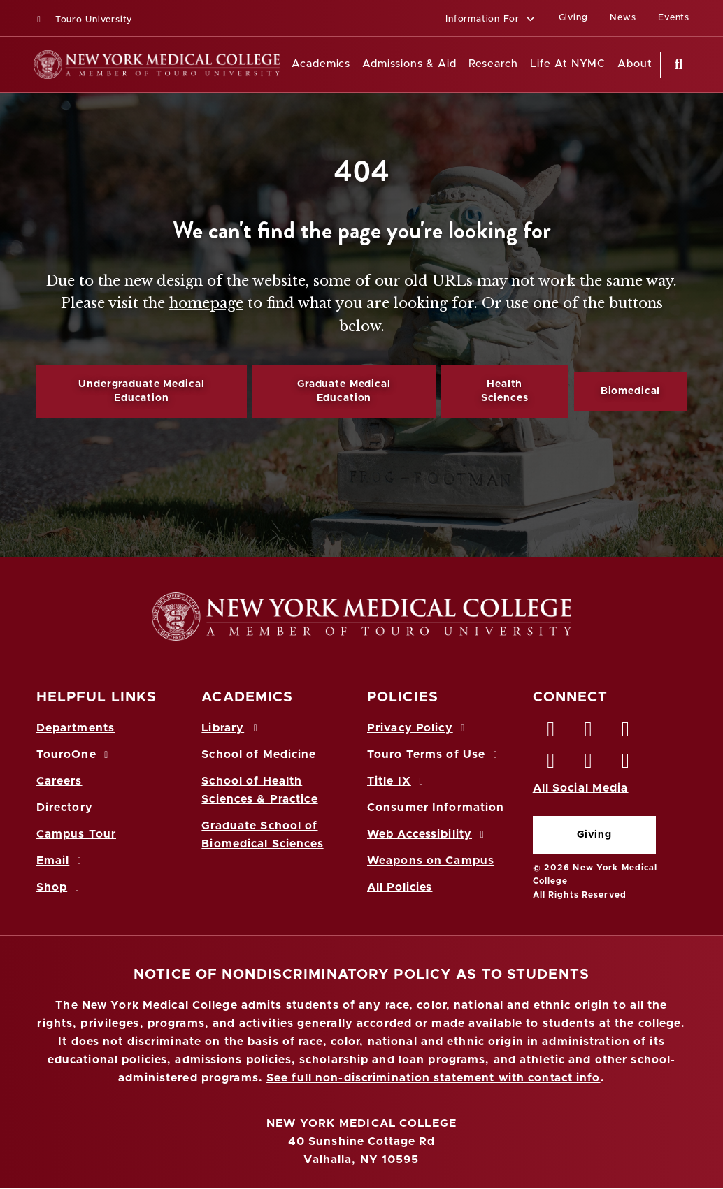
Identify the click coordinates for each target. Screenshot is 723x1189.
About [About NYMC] (634, 64)
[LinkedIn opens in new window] (626, 732)
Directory (64, 807)
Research (493, 64)
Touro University (83, 19)
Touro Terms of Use (434, 754)
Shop (60, 887)
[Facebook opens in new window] (551, 732)
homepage (206, 303)
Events (673, 17)
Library (231, 728)
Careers (59, 781)
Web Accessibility (428, 834)
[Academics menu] (360, 65)
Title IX (397, 781)
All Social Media (581, 788)
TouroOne (74, 754)
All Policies (399, 887)
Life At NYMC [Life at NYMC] (568, 64)
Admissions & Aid (409, 64)
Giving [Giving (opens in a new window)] (573, 17)
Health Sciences (505, 390)
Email (61, 860)
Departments (75, 728)
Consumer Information (435, 807)
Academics (321, 64)
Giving (594, 835)
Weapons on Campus (430, 860)
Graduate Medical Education (344, 390)
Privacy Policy (418, 728)
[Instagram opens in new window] (551, 764)
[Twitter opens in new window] (588, 732)
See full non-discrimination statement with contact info (433, 1078)
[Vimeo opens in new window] (588, 764)
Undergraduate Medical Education (141, 390)
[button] (490, 20)
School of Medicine (258, 754)
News (623, 17)
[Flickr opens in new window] (626, 764)
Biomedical (631, 391)
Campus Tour (76, 834)
